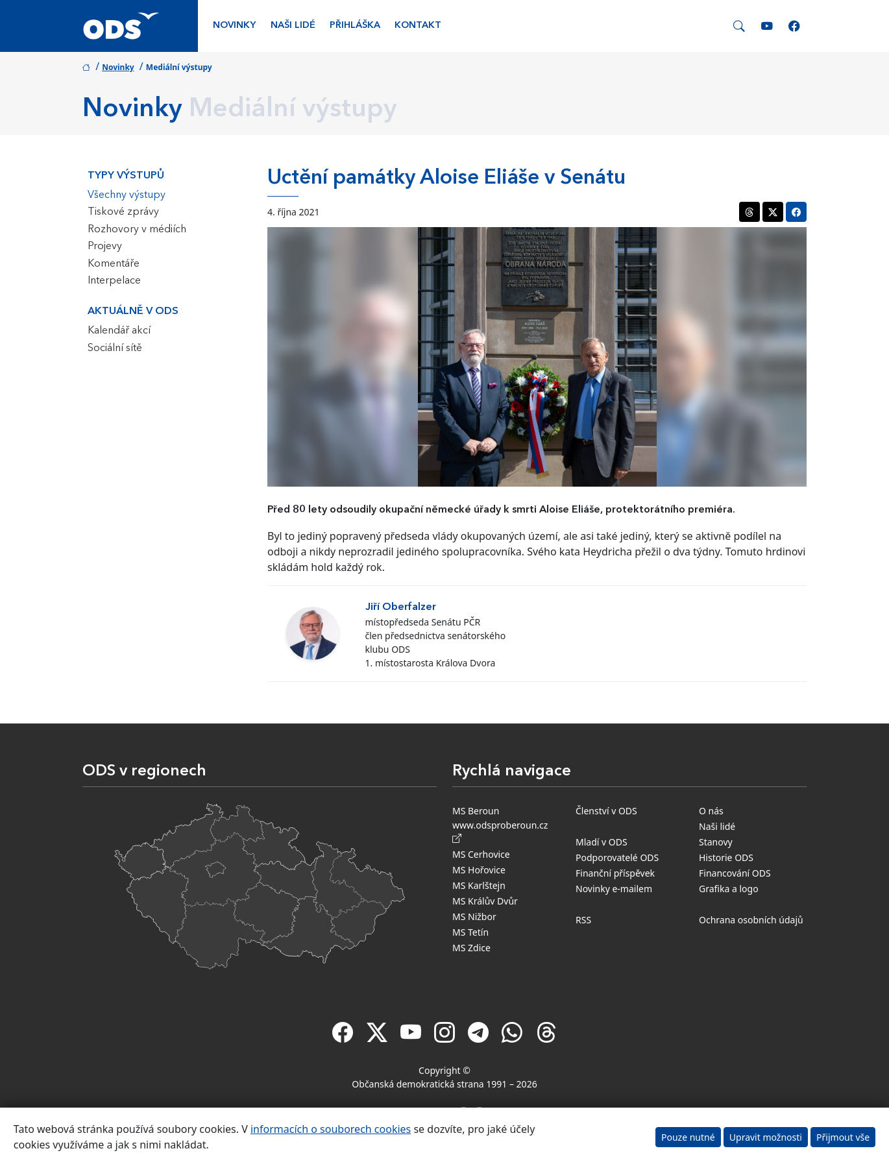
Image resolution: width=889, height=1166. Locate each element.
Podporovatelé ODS (617, 857)
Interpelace (114, 281)
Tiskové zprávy (123, 212)
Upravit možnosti (765, 1137)
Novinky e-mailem (614, 888)
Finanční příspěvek (615, 873)
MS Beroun (475, 811)
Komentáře (114, 264)
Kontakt (418, 25)
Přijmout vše (843, 1137)
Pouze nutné (688, 1137)
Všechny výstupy (126, 195)
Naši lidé (293, 25)
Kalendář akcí (119, 331)
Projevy (105, 246)
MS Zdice (471, 947)
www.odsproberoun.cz (502, 832)
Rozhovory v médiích (137, 230)
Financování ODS (735, 873)
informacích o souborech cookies (330, 1129)
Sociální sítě (115, 348)
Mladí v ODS (601, 842)
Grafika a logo (729, 888)
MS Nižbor (474, 916)
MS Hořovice (478, 870)
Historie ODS (726, 857)
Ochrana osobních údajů (751, 920)
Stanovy (716, 842)
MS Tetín (470, 932)
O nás (711, 811)
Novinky (234, 25)
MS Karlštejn (478, 885)
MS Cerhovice (481, 854)
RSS (583, 920)
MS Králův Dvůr (485, 901)
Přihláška (355, 25)
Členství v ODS (606, 811)
